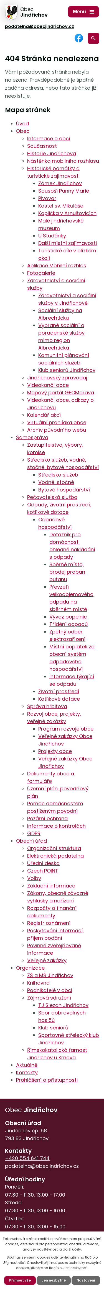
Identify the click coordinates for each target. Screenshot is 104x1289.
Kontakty (27, 1072)
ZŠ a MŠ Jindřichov (50, 975)
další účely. (72, 1249)
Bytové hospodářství (64, 489)
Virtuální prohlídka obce (56, 422)
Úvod (22, 123)
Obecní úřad (31, 840)
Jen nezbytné (54, 1280)
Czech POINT (42, 870)
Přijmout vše (20, 1280)
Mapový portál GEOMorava (60, 392)
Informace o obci (48, 138)
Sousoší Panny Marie (63, 190)
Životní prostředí (58, 691)
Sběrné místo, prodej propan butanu (67, 572)
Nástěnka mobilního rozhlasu (63, 160)
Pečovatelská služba (52, 497)
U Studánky (52, 235)
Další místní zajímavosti (67, 243)
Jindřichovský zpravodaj (57, 377)
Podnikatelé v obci (49, 990)
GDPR (33, 833)
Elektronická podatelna (55, 855)
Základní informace (51, 885)
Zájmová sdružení (49, 997)
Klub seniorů (53, 1027)
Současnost (42, 146)
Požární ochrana (47, 818)
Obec (22, 131)
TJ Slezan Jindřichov (63, 1005)
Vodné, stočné (56, 482)
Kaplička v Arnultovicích (67, 213)
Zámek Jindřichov (60, 183)
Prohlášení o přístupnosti (47, 1079)
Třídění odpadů (68, 624)
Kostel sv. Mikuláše (60, 205)
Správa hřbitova (47, 706)
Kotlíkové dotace (59, 698)
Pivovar (47, 198)
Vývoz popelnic (68, 616)
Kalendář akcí (44, 414)
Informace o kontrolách (56, 825)
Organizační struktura (54, 848)
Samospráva (32, 437)
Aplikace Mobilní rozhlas (56, 265)
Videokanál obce (48, 385)
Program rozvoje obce (65, 728)
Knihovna (38, 982)
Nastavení (86, 1280)
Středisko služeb (58, 474)
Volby (34, 878)
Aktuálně (26, 1065)
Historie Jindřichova (51, 153)
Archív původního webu (56, 429)
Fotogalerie (41, 273)
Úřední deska (43, 863)
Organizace (30, 967)
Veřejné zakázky (47, 960)
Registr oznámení (48, 923)
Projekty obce (55, 751)
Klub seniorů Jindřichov (66, 370)
